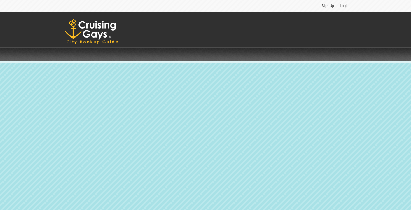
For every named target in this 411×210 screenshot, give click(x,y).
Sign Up (327, 6)
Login (344, 6)
